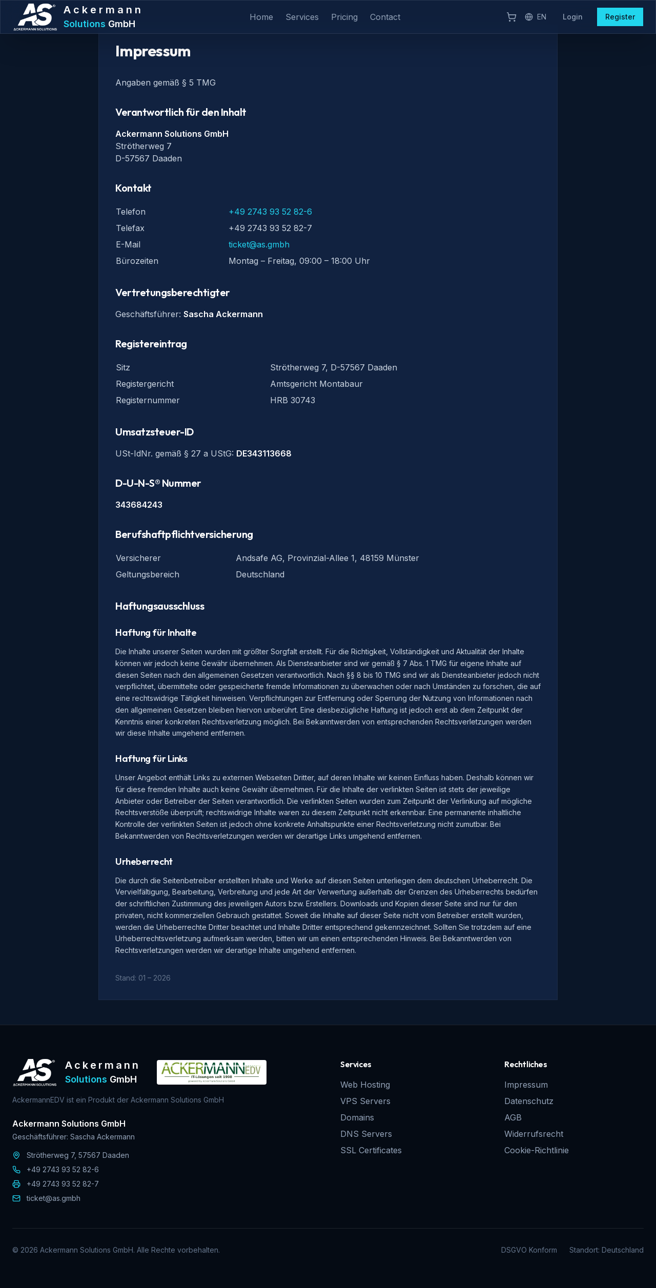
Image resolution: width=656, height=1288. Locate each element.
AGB (513, 1117)
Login (573, 16)
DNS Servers (366, 1134)
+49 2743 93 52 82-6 (270, 211)
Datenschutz (529, 1101)
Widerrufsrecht (533, 1134)
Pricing (344, 17)
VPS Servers (365, 1101)
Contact (385, 17)
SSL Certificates (371, 1150)
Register (620, 16)
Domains (357, 1117)
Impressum (526, 1084)
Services (302, 17)
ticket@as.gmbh (259, 244)
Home (261, 17)
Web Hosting (365, 1084)
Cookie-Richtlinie (536, 1150)
